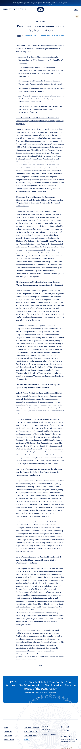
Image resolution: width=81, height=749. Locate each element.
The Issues (8, 735)
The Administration (31, 727)
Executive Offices (31, 731)
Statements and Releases (52, 36)
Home (6, 727)
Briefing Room (31, 36)
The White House (30, 735)
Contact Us (45, 726)
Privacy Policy (46, 729)
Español (27, 739)
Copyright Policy (46, 731)
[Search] (77, 16)
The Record (8, 731)
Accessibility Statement (49, 734)
